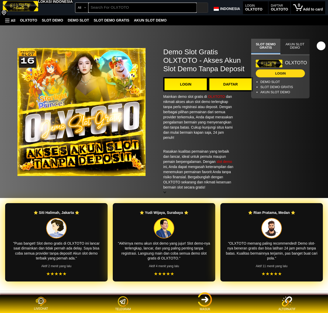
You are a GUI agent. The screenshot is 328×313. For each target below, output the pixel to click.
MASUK (205, 303)
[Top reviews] (164, 295)
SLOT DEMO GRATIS (111, 20)
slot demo (224, 162)
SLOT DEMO (52, 20)
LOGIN (185, 84)
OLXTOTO (28, 20)
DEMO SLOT (78, 20)
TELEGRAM (123, 303)
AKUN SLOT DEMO (150, 20)
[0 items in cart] (308, 7)
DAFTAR (230, 84)
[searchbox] (142, 8)
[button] (55, 1)
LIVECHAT (41, 303)
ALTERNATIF (287, 303)
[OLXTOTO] (20, 8)
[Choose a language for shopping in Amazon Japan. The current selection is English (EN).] (226, 7)
